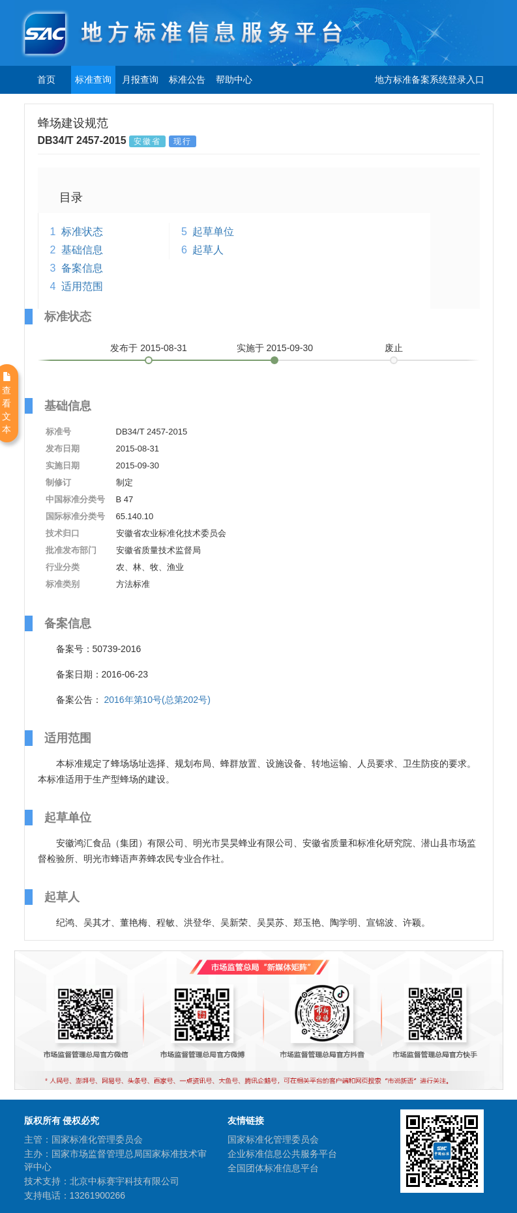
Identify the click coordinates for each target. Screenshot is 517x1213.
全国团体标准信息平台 (273, 1168)
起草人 (208, 249)
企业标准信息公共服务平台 (282, 1154)
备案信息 (82, 268)
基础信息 (82, 249)
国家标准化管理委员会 (273, 1139)
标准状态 (82, 231)
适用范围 (82, 286)
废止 (394, 348)
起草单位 (213, 231)
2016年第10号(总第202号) (157, 699)
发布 (148, 348)
